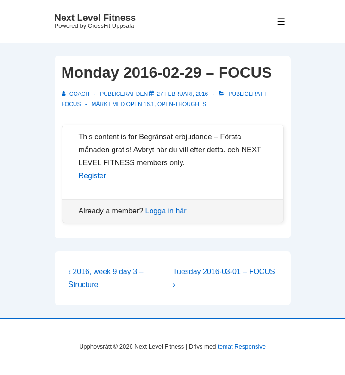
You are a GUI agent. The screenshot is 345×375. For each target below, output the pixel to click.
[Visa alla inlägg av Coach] (76, 94)
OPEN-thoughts (181, 104)
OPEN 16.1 (140, 104)
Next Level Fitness (95, 17)
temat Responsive (242, 346)
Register (93, 176)
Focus (71, 104)
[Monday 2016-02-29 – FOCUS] (182, 94)
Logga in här (166, 211)
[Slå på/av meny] (281, 21)
